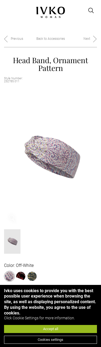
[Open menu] (7, 10)
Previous (17, 39)
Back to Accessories (50, 39)
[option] (50, 157)
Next (86, 39)
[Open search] (91, 10)
